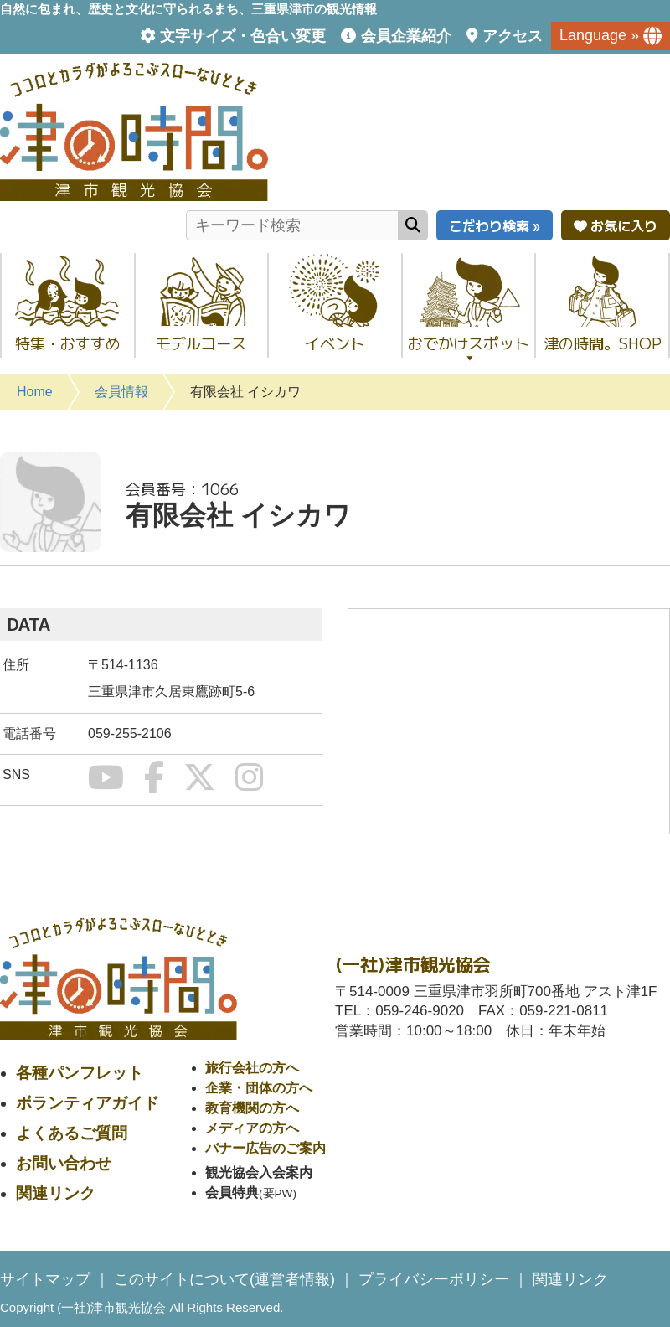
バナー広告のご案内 (265, 1148)
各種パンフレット (79, 1073)
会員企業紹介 (406, 36)
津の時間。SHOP (603, 343)
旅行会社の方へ (252, 1068)
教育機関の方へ (252, 1108)
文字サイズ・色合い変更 (243, 36)
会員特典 (232, 1192)
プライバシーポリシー (433, 1279)
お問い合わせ (63, 1163)
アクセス (512, 36)
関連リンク (55, 1193)
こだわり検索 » (494, 225)
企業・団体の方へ (258, 1088)
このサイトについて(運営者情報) (224, 1279)
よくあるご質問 (71, 1133)
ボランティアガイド (87, 1103)
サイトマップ (45, 1279)
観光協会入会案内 (258, 1172)
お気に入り (615, 225)
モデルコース (201, 343)
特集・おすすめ (68, 343)
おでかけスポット (468, 348)
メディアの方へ (252, 1128)
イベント (335, 343)
